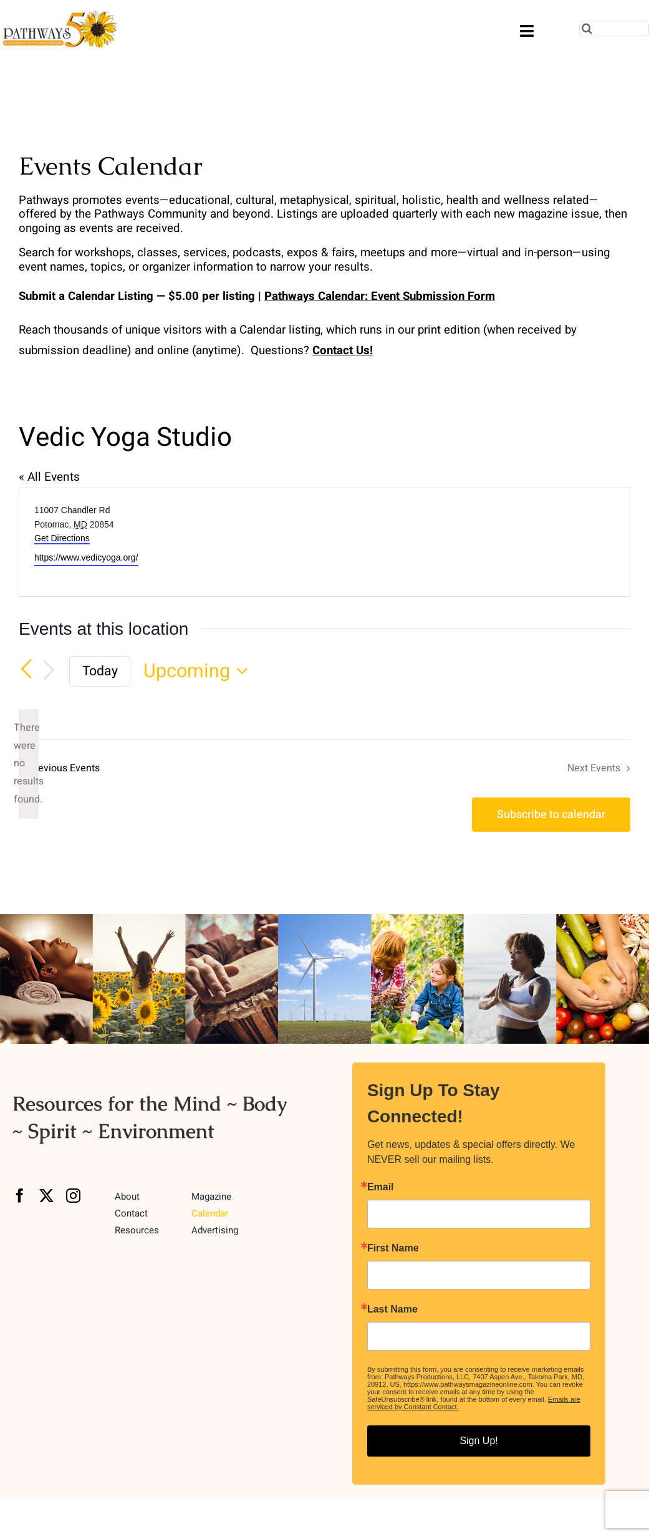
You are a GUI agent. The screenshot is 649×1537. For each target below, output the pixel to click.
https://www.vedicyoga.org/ (86, 557)
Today (100, 671)
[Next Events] (48, 671)
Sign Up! (478, 1440)
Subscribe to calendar (551, 814)
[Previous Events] (26, 669)
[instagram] (73, 1195)
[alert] (29, 764)
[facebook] (19, 1195)
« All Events (49, 477)
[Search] (587, 28)
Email (380, 1187)
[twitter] (46, 1195)
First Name (393, 1248)
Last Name (392, 1309)
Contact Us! (342, 350)
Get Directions (62, 538)
